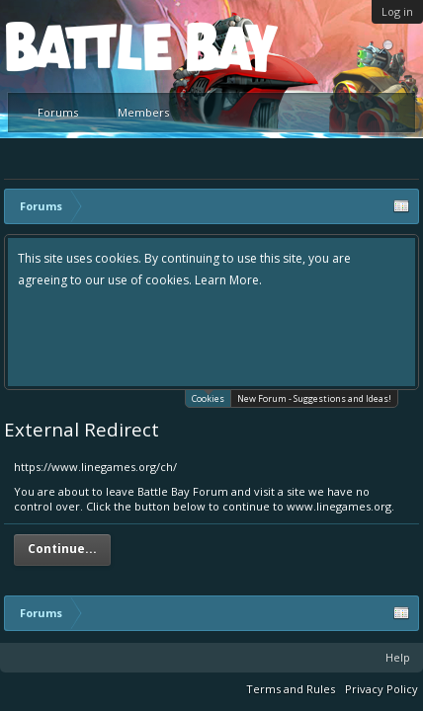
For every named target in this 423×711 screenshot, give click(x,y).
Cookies (208, 397)
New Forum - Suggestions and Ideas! (314, 398)
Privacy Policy (381, 688)
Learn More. (228, 280)
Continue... (62, 548)
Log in (397, 11)
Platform (78, 46)
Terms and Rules (290, 688)
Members (143, 112)
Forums (58, 112)
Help (397, 657)
